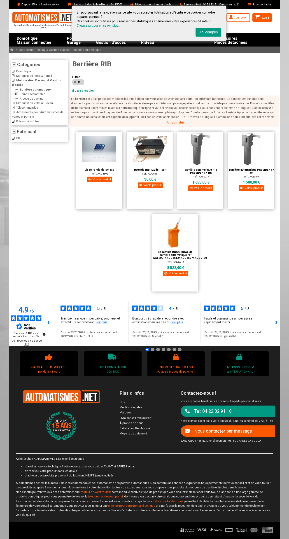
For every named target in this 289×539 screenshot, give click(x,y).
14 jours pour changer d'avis (153, 4)
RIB (16, 138)
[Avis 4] (163, 349)
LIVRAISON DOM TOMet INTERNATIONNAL (239, 363)
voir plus (101, 322)
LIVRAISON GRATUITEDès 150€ (112, 363)
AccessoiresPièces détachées (230, 39)
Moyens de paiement (133, 433)
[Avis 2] (152, 349)
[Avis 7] (180, 349)
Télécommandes (27, 107)
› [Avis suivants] (276, 321)
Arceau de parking (32, 98)
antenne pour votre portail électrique (131, 505)
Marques (125, 412)
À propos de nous (131, 423)
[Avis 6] (174, 349)
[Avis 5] (169, 349)
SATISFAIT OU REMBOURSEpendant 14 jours (48, 363)
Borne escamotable (32, 94)
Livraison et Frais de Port (135, 418)
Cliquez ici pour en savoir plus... (98, 25)
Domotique (23, 71)
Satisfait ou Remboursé (135, 428)
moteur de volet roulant (96, 492)
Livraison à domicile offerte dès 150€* (97, 4)
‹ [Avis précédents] (48, 321)
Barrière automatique (87, 49)
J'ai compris (208, 32)
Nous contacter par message (218, 431)
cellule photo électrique (168, 501)
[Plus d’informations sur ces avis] (44, 334)
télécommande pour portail (106, 496)
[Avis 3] (158, 349)
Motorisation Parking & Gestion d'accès (44, 49)
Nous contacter (262, 4)
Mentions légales (131, 407)
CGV (122, 402)
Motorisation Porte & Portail (34, 75)
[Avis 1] (147, 349)
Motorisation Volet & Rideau (34, 103)
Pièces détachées (27, 121)
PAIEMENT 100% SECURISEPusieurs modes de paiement (175, 363)
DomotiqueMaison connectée (34, 39)
